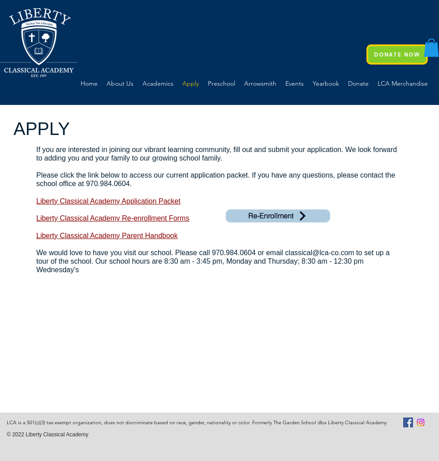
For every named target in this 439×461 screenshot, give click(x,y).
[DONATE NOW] (397, 54)
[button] (431, 48)
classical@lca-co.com (319, 253)
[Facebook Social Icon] (408, 422)
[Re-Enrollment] (278, 215)
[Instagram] (421, 422)
